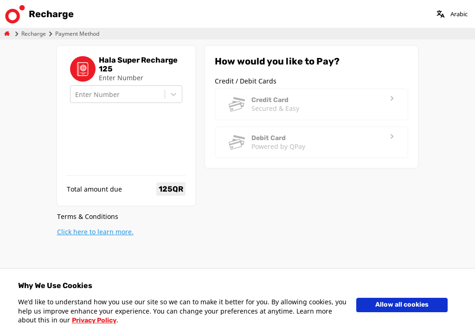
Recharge (33, 34)
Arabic (459, 14)
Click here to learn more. (95, 231)
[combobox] (76, 94)
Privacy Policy (94, 320)
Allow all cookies (402, 304)
